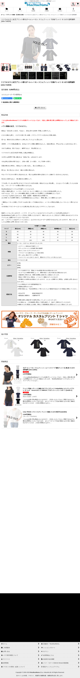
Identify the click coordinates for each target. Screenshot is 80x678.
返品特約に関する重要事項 (10, 102)
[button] (2, 4)
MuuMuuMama (35, 672)
